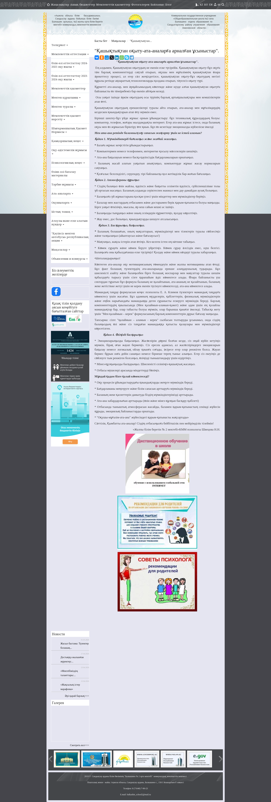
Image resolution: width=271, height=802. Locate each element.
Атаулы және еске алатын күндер (69, 222)
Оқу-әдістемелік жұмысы (69, 151)
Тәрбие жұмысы (63, 184)
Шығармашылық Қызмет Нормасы (69, 130)
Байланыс (157, 4)
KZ (201, 4)
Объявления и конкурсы (69, 258)
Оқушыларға (61, 202)
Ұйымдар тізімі (70, 358)
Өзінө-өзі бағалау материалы (63, 173)
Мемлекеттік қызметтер (113, 4)
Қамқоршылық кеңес (67, 141)
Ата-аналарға (62, 193)
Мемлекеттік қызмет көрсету (66, 117)
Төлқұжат (59, 45)
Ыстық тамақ (62, 211)
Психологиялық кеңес (68, 162)
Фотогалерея (140, 4)
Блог (168, 4)
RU (206, 4)
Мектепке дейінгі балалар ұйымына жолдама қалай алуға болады (68, 367)
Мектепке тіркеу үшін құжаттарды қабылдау (67, 378)
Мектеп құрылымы (66, 97)
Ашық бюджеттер (82, 4)
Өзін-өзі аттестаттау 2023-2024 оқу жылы (69, 77)
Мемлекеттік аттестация (70, 54)
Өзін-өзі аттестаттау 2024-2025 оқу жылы (69, 64)
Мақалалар (60, 249)
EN (211, 4)
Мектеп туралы (63, 106)
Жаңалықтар (60, 4)
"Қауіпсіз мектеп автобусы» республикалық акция (70, 237)
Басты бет (101, 41)
